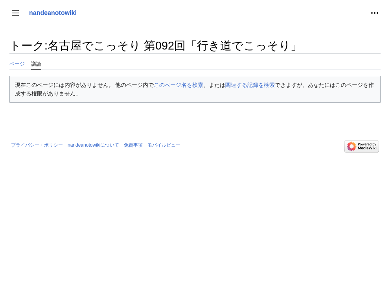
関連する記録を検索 (250, 85)
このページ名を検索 (178, 85)
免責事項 (133, 145)
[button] (15, 13)
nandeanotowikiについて (93, 145)
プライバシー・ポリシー (37, 145)
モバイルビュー (163, 145)
